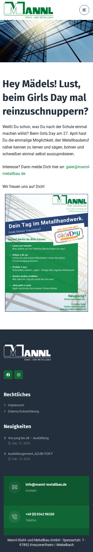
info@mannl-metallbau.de (46, 484)
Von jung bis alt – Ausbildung (28, 438)
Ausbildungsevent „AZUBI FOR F (30, 454)
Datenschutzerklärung (23, 411)
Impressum (16, 405)
